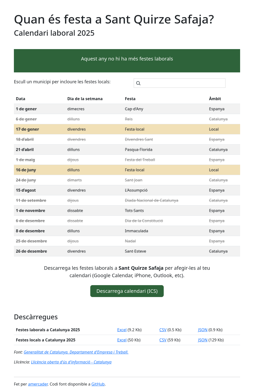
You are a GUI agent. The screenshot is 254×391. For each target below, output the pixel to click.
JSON (203, 329)
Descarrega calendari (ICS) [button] (127, 291)
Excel (122, 329)
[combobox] (179, 83)
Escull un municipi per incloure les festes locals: (62, 82)
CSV (163, 329)
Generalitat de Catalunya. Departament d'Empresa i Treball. (76, 352)
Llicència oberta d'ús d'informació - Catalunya (71, 362)
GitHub (98, 384)
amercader (38, 384)
